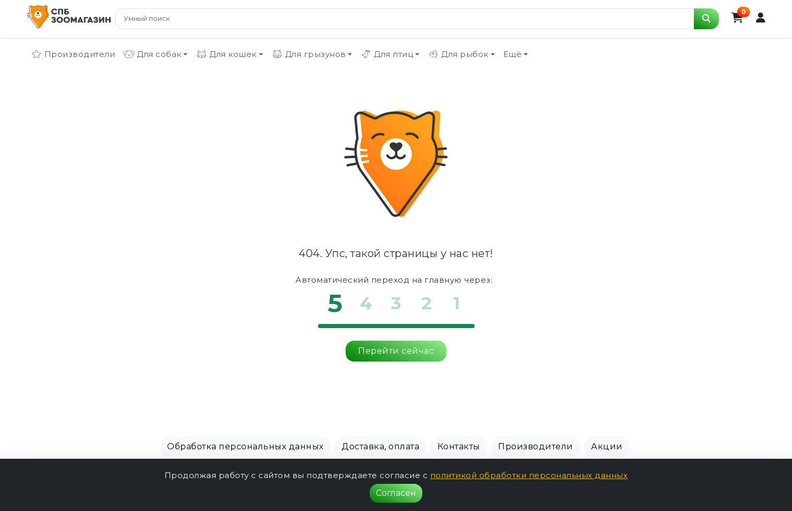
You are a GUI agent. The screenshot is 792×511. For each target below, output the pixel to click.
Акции (607, 446)
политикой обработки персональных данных (529, 475)
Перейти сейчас (396, 351)
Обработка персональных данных (245, 446)
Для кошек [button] (226, 54)
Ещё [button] (512, 54)
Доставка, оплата (380, 446)
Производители (73, 54)
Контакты (459, 446)
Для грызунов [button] (308, 54)
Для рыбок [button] (458, 54)
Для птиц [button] (386, 54)
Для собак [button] (152, 54)
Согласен (396, 493)
